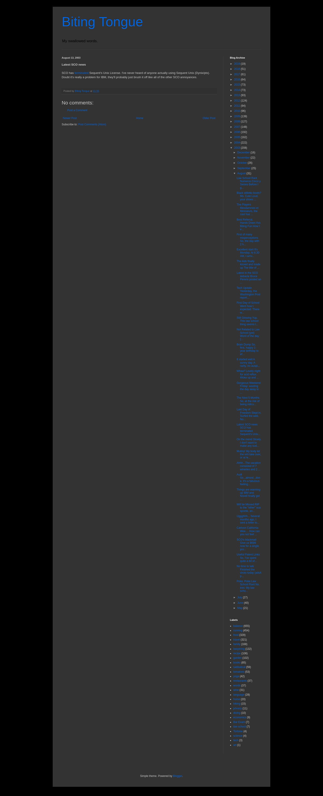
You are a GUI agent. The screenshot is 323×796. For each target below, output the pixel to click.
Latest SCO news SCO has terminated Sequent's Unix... (248, 429)
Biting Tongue (102, 21)
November (244, 157)
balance (238, 626)
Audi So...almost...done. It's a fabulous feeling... (248, 479)
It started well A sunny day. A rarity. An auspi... (248, 362)
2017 (237, 74)
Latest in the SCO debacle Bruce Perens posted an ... (249, 277)
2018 (237, 69)
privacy (237, 708)
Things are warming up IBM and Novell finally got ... (248, 494)
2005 (237, 137)
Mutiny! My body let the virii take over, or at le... (249, 454)
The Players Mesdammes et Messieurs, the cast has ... (247, 209)
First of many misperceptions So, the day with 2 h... (248, 239)
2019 (237, 63)
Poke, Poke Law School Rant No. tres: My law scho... (248, 586)
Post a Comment (77, 110)
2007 (237, 126)
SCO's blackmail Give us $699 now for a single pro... (248, 544)
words (236, 685)
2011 (237, 105)
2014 (237, 90)
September (244, 168)
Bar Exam (239, 722)
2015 (237, 84)
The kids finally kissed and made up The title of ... (248, 264)
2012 (237, 100)
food (235, 635)
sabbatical (239, 667)
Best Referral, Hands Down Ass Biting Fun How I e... (248, 224)
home (236, 699)
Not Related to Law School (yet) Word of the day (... (248, 334)
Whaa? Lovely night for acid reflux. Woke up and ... (248, 374)
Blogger (177, 776)
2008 (237, 121)
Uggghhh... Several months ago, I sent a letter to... (248, 519)
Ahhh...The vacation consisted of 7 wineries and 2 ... (249, 466)
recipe (237, 653)
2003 (237, 147)
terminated (81, 73)
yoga (236, 676)
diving (236, 712)
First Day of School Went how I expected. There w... (248, 307)
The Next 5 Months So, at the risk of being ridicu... (248, 401)
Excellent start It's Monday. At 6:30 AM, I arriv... (248, 253)
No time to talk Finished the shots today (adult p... (249, 571)
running (237, 630)
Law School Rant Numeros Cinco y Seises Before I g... (249, 183)
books (236, 662)
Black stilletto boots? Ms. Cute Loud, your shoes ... (249, 196)
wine (236, 690)
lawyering (239, 648)
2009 (237, 116)
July (240, 597)
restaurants (240, 680)
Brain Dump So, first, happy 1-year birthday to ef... (248, 349)
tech (235, 740)
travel (236, 639)
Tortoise (238, 731)
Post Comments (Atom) (92, 124)
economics (239, 717)
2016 (237, 79)
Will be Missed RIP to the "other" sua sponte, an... (249, 508)
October (242, 162)
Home (139, 118)
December (244, 152)
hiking (236, 703)
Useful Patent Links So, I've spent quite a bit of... (248, 558)
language (238, 694)
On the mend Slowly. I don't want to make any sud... (249, 442)
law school (239, 726)
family (236, 644)
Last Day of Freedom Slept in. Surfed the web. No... (249, 414)
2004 (237, 142)
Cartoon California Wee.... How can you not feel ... (248, 531)
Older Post (209, 118)
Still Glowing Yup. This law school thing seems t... (247, 321)
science (237, 735)
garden (237, 657)
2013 (237, 95)
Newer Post (70, 118)
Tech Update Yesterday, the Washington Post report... (248, 292)
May (240, 608)
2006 (237, 132)
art (234, 745)
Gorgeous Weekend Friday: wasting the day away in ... (249, 387)
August (242, 173)
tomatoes (238, 671)
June (240, 602)
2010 (237, 111)
